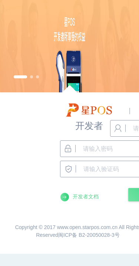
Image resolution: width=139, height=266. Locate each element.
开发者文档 (86, 197)
